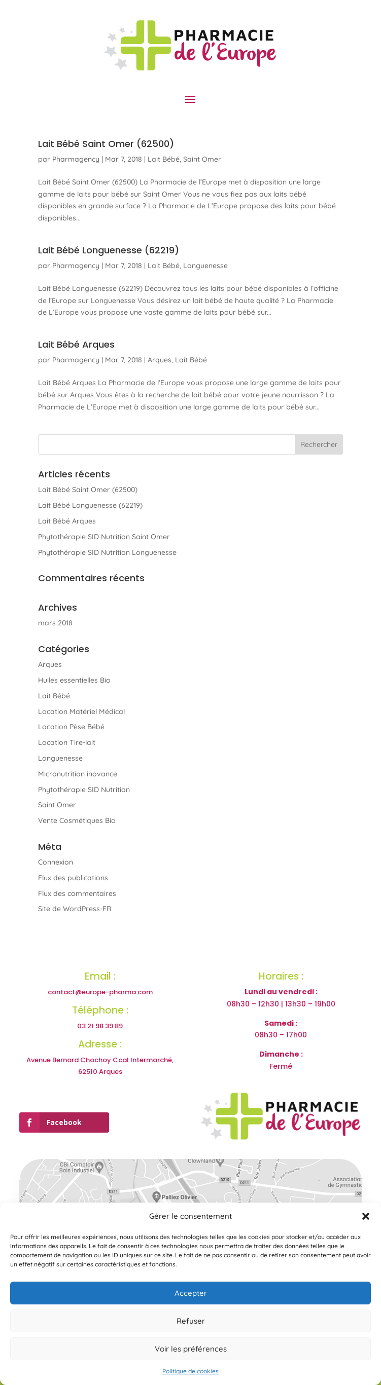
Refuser (191, 1321)
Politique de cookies (190, 1371)
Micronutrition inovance (77, 773)
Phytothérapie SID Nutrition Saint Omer (104, 536)
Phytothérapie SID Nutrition (84, 789)
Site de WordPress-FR (74, 908)
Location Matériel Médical (81, 711)
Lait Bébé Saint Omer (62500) (106, 143)
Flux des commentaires (77, 893)
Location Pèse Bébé (71, 726)
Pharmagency (75, 159)
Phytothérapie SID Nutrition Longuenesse (107, 552)
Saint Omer (202, 159)
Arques (159, 359)
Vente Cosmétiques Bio (77, 820)
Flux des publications (73, 877)
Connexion (55, 862)
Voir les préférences (191, 1349)
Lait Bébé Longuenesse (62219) (108, 250)
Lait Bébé (164, 159)
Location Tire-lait (66, 742)
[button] (366, 1216)
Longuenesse (205, 265)
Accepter (191, 1293)
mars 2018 (55, 622)
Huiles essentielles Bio (74, 680)
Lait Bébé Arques (76, 344)
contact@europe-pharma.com (100, 992)
